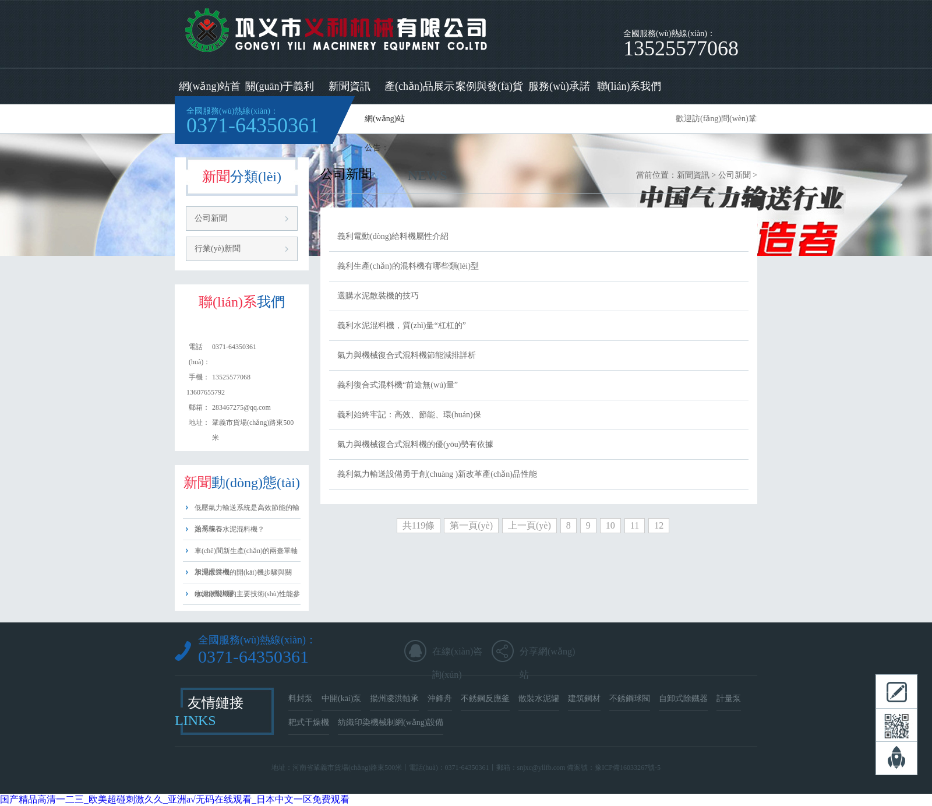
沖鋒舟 (440, 698)
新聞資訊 (349, 86)
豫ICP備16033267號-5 (628, 767)
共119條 (419, 525)
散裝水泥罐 (538, 698)
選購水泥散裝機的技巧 (378, 295)
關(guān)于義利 (280, 86)
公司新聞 (211, 218)
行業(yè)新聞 (218, 248)
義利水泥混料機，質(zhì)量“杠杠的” (401, 325)
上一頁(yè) (529, 525)
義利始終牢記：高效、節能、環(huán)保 (409, 414)
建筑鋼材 (584, 698)
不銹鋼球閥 (629, 698)
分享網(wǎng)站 (547, 654)
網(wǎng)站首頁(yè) (210, 92)
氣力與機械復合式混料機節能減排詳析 (406, 355)
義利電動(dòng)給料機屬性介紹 (393, 236)
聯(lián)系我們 (629, 86)
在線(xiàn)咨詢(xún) (457, 654)
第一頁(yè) (471, 525)
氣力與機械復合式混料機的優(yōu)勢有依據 (415, 444)
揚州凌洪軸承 (394, 698)
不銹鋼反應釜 (485, 698)
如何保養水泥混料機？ (229, 529)
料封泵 (300, 698)
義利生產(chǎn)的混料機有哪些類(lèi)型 (408, 266)
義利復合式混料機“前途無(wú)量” (397, 385)
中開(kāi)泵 (341, 698)
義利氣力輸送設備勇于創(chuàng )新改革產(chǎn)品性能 (437, 474)
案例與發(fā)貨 (489, 86)
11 (634, 525)
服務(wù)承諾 (559, 86)
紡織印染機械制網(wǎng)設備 (390, 722)
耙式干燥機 (308, 722)
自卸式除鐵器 (683, 698)
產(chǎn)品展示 (419, 86)
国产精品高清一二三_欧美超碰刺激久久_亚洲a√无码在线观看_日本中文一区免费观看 (175, 799)
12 (658, 525)
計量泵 (728, 698)
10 (610, 525)
